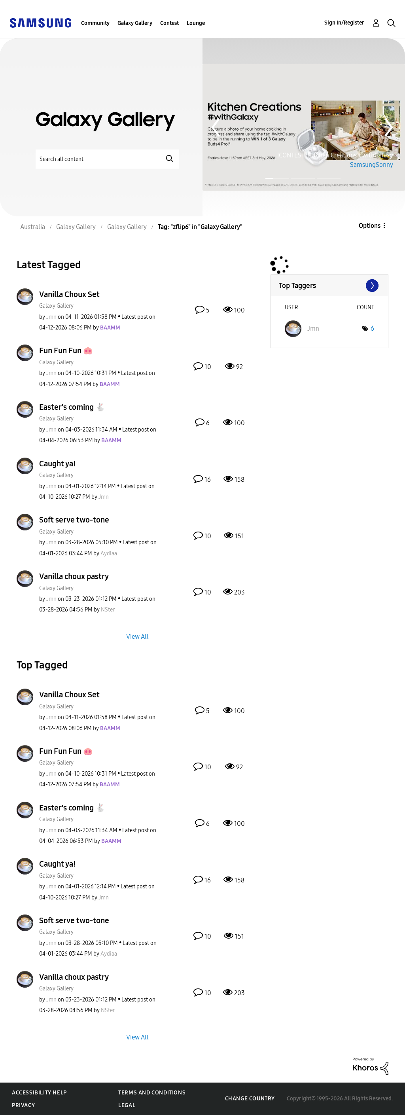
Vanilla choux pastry (74, 576)
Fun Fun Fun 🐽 (66, 350)
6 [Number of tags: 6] (372, 328)
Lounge (196, 23)
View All (137, 636)
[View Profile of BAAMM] (110, 327)
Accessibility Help (39, 1092)
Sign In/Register (344, 22)
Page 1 (266, 178)
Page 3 (329, 178)
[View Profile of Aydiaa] (108, 553)
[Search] (107, 159)
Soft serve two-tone (74, 519)
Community (95, 23)
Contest (169, 23)
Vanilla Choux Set (69, 294)
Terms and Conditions (151, 1092)
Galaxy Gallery (134, 23)
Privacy (23, 1105)
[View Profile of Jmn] (51, 317)
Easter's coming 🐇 (72, 407)
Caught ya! (57, 463)
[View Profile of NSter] (108, 609)
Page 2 (303, 178)
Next (388, 127)
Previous (215, 127)
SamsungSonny (371, 164)
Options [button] (369, 225)
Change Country (250, 1098)
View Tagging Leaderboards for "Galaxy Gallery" (329, 285)
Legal (126, 1105)
